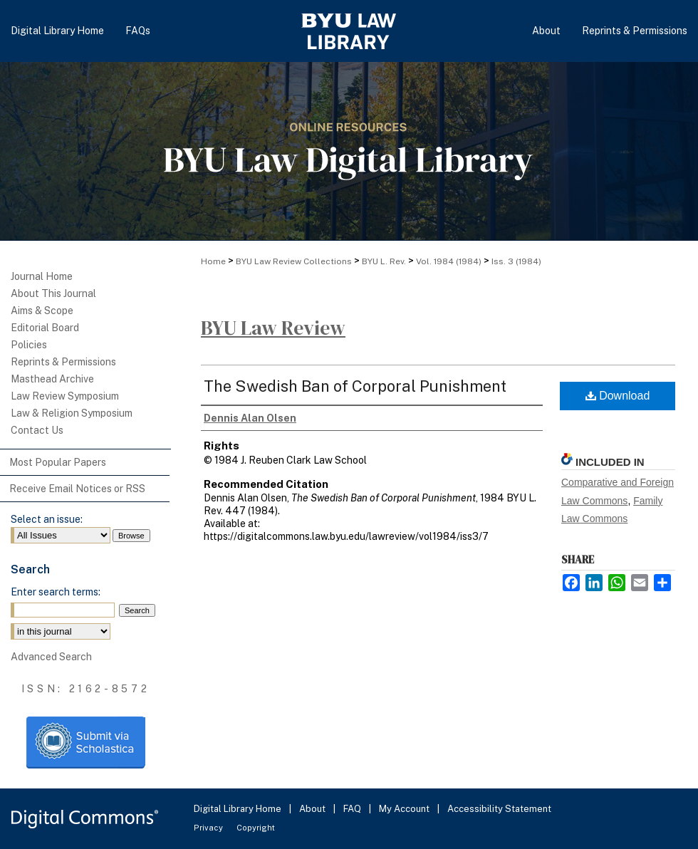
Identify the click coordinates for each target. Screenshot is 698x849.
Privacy (209, 827)
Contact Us (37, 430)
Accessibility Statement (499, 808)
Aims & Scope (42, 310)
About (313, 808)
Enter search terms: (55, 592)
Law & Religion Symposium (71, 413)
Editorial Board (45, 327)
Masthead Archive (52, 379)
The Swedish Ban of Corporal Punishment (355, 386)
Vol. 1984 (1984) (448, 261)
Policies (29, 344)
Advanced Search (51, 656)
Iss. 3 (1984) (516, 261)
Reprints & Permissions (63, 362)
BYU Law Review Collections (294, 261)
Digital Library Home (238, 808)
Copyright (255, 827)
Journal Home (42, 276)
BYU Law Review (273, 327)
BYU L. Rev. (384, 261)
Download (617, 396)
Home (213, 261)
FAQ (353, 808)
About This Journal (53, 293)
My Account (405, 808)
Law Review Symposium (65, 396)
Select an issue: (47, 519)
